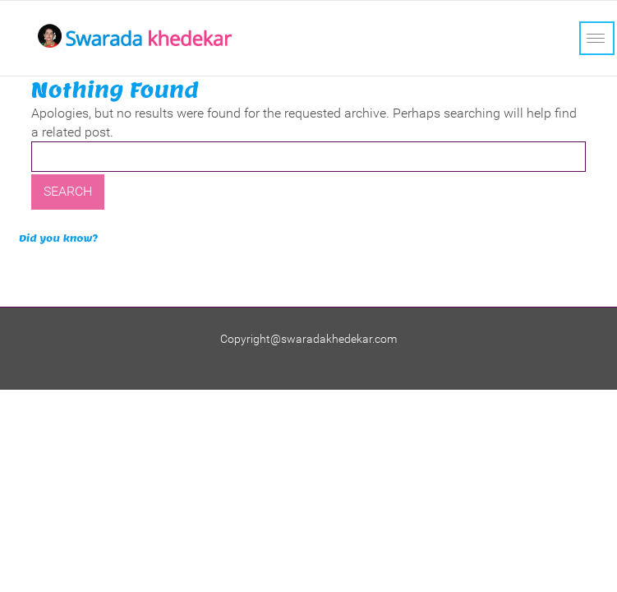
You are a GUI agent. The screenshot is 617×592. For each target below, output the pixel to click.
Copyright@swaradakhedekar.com (308, 338)
